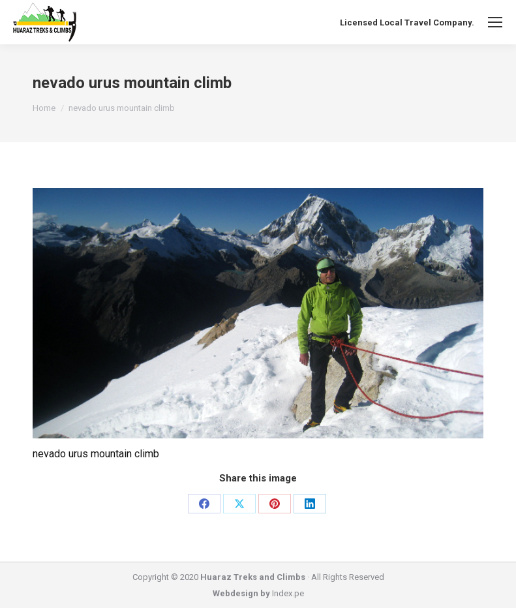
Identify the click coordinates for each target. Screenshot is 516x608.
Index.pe (288, 593)
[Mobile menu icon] (495, 22)
